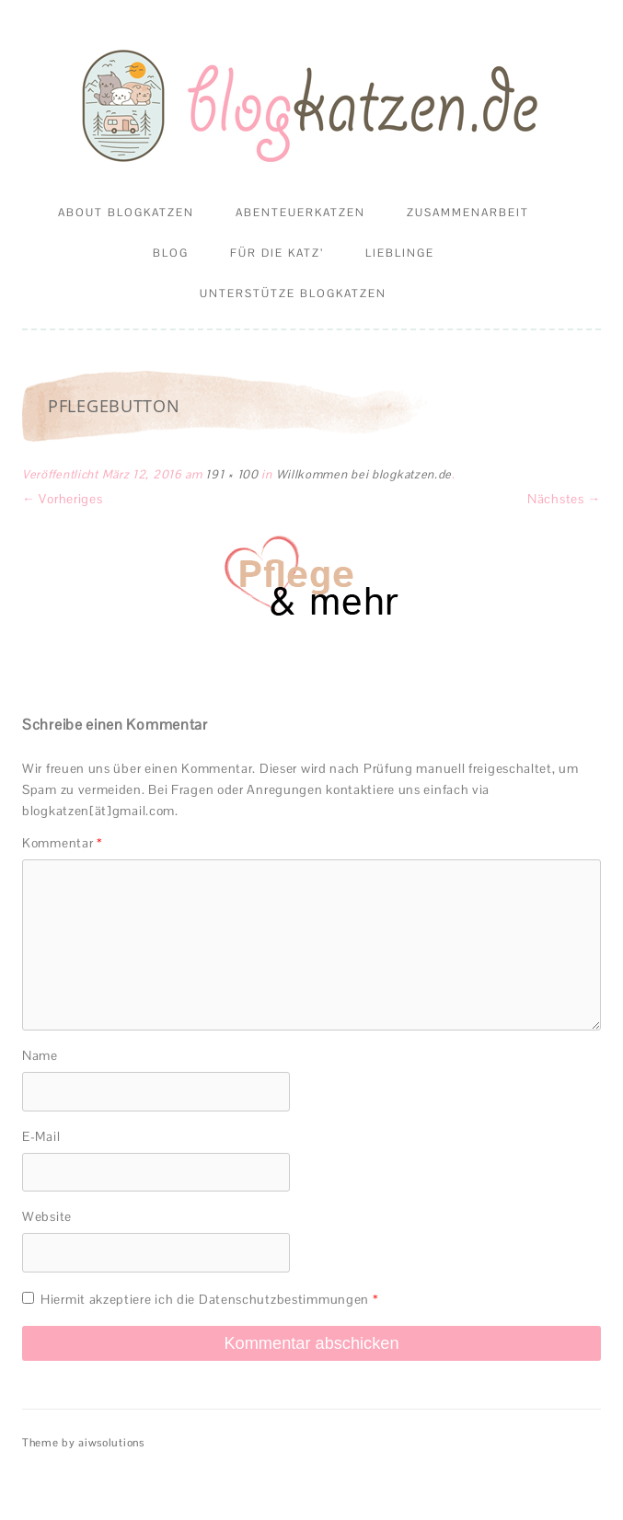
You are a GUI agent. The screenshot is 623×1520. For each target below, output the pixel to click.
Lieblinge (399, 253)
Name (40, 1055)
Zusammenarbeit (468, 212)
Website (47, 1216)
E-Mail (41, 1136)
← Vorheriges (62, 498)
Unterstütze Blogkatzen (293, 293)
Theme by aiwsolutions (83, 1442)
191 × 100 (231, 474)
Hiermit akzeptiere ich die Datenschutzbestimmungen (200, 1299)
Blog (171, 253)
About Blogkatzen (126, 212)
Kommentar (62, 843)
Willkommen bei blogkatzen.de (364, 474)
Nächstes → (564, 498)
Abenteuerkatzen (300, 212)
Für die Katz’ (277, 253)
